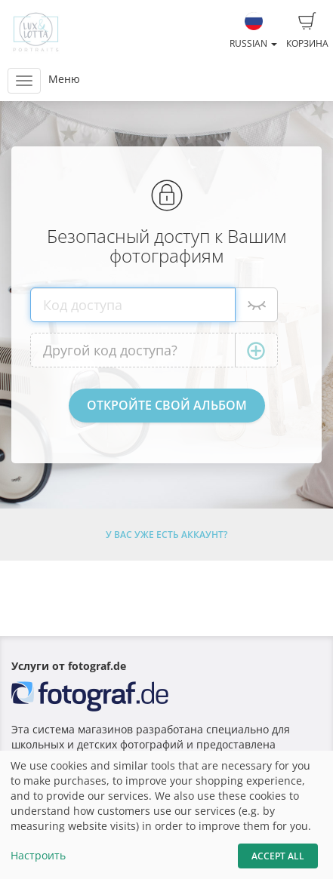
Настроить (38, 855)
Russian (253, 31)
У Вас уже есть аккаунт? (166, 534)
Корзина (307, 31)
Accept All (277, 856)
